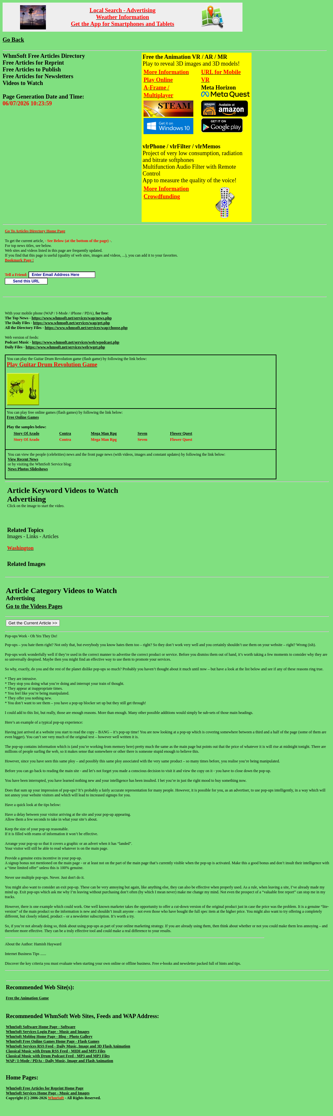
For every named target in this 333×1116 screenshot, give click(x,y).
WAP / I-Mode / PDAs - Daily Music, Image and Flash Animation (59, 1060)
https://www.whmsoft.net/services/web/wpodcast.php (75, 342)
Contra (65, 433)
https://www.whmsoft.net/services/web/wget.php (65, 347)
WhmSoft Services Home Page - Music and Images (48, 1093)
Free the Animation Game (27, 998)
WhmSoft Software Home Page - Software (40, 1027)
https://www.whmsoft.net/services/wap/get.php (71, 323)
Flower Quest (181, 433)
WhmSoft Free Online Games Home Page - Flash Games (52, 1041)
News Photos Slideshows (28, 469)
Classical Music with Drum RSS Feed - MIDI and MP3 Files (55, 1051)
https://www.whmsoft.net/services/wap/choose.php (86, 327)
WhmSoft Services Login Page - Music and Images (47, 1031)
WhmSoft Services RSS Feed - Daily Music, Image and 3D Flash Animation (68, 1046)
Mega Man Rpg (104, 433)
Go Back (13, 40)
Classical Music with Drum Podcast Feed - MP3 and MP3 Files (58, 1056)
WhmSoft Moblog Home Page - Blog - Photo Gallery (49, 1036)
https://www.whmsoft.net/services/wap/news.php (72, 318)
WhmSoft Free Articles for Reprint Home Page (44, 1088)
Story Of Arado (26, 433)
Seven (142, 433)
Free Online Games (23, 417)
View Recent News (23, 459)
